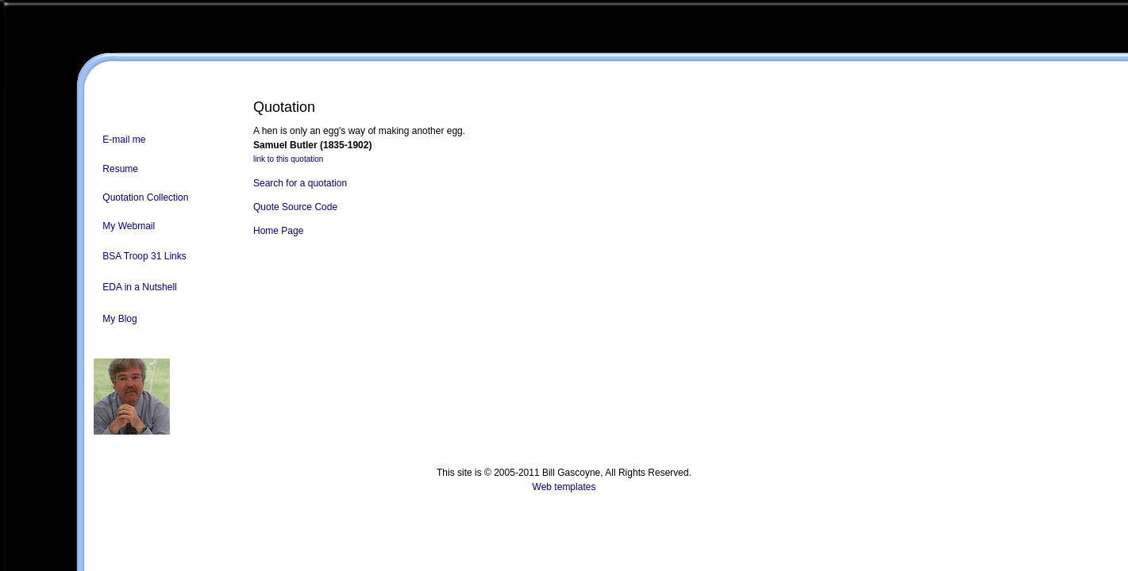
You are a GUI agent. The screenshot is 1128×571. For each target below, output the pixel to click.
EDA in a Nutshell (139, 287)
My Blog (119, 318)
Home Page (278, 230)
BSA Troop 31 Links (144, 256)
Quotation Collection (145, 197)
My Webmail (128, 226)
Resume (120, 168)
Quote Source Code (295, 207)
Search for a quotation (300, 183)
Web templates (564, 486)
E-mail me (123, 139)
